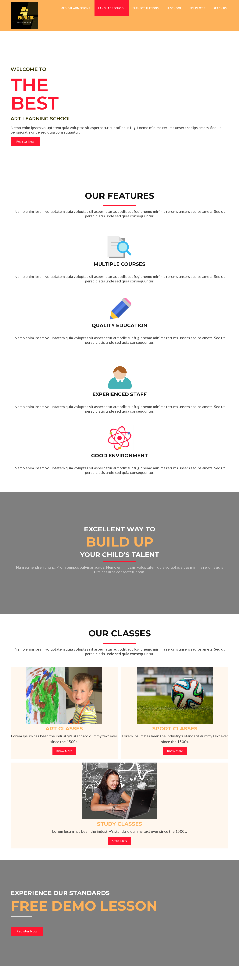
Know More (46, 617)
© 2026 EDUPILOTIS (29, 966)
